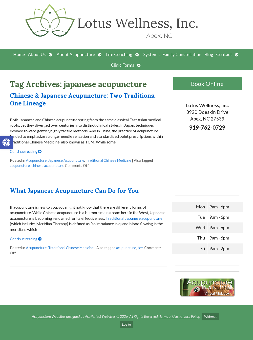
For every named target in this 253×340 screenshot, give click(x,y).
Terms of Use (168, 316)
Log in (126, 324)
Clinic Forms (122, 65)
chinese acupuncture (47, 165)
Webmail (210, 316)
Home (19, 54)
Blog (208, 54)
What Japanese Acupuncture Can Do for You (74, 191)
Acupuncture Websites (48, 316)
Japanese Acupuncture (66, 160)
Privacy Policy (189, 316)
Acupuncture (36, 160)
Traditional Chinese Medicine (108, 160)
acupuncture (20, 165)
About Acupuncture (76, 54)
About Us (37, 54)
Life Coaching (119, 54)
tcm (141, 248)
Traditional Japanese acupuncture (133, 218)
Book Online (207, 83)
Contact (224, 54)
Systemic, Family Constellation (172, 54)
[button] (6, 142)
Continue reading (26, 151)
